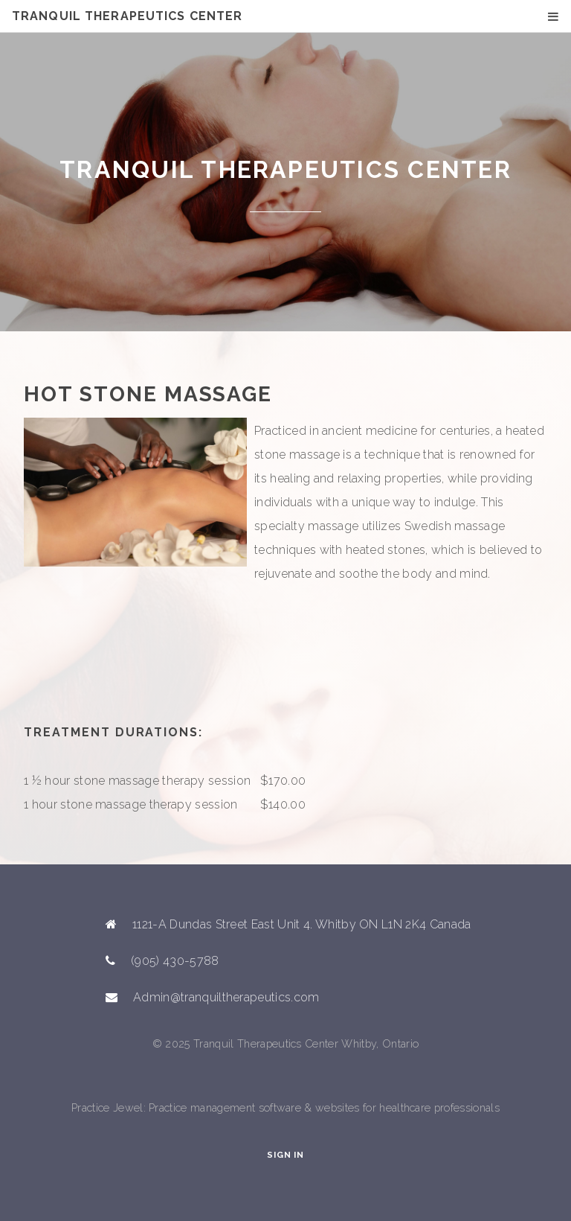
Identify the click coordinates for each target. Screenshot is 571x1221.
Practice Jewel (107, 1107)
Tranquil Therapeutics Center (127, 16)
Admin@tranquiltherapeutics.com (226, 997)
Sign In (285, 1155)
